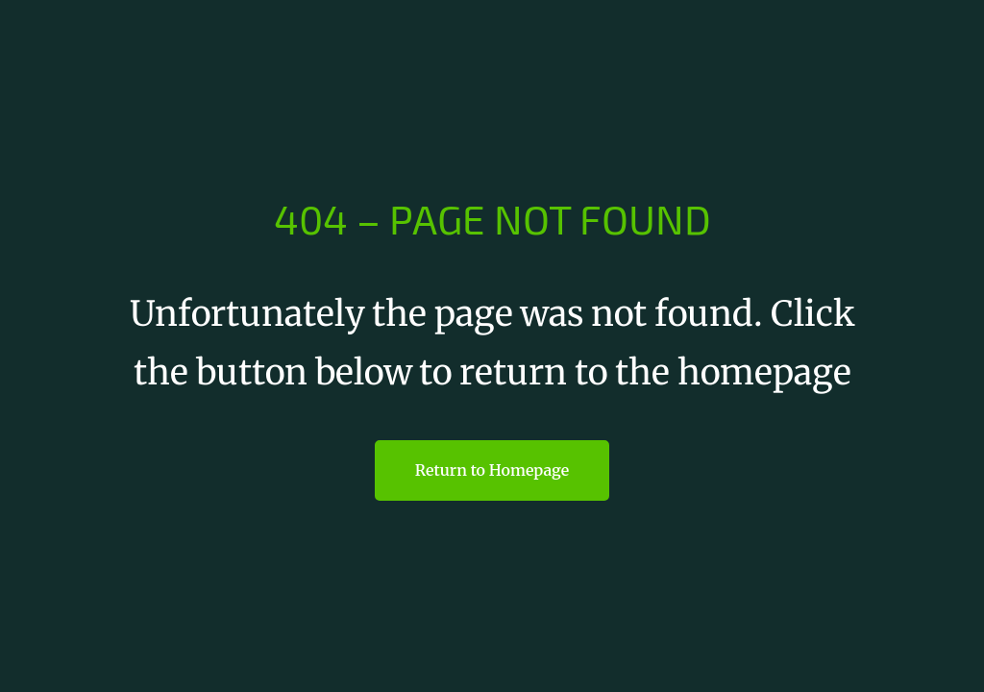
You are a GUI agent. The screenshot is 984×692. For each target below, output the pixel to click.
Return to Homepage (492, 470)
